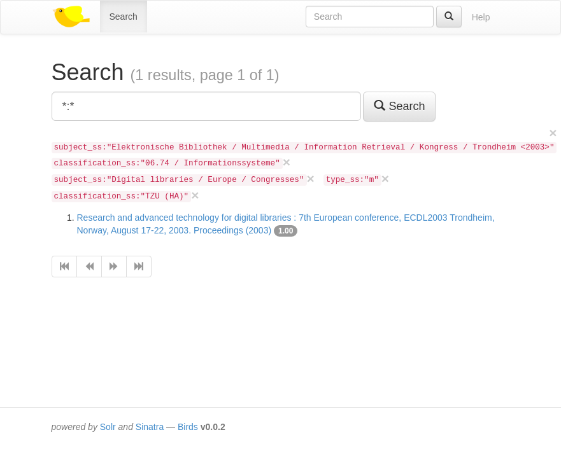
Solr (108, 427)
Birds (188, 427)
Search (124, 16)
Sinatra (150, 427)
